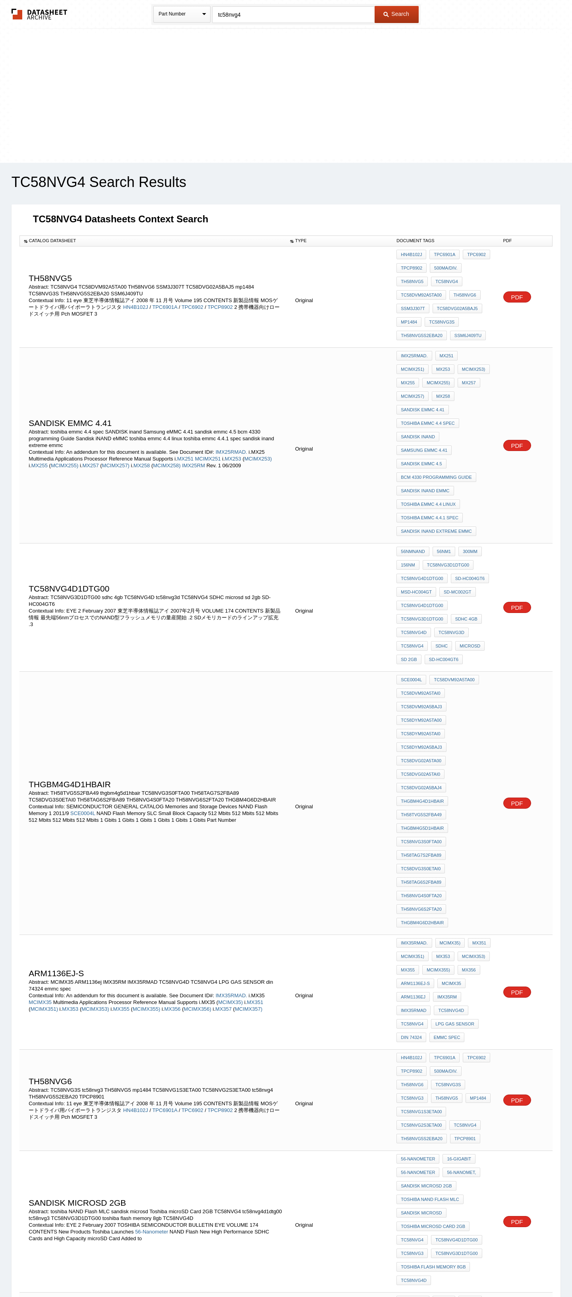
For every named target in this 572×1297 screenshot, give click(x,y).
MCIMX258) (166, 421)
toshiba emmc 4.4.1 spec (429, 454)
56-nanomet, (459, 981)
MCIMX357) (248, 851)
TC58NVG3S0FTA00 (421, 714)
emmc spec (445, 871)
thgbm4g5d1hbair (422, 703)
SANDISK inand (418, 389)
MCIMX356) (197, 851)
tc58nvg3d (449, 546)
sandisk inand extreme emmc (436, 465)
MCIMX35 (41, 844)
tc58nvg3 (447, 910)
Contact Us (404, 1270)
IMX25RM (193, 421)
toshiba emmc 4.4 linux (428, 443)
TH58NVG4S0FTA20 (421, 757)
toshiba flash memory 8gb (433, 1056)
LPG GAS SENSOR (452, 860)
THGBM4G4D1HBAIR (422, 682)
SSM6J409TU (414, 318)
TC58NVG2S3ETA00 (421, 942)
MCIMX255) (64, 421)
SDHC (439, 557)
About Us (433, 1270)
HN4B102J (135, 297)
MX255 (40, 421)
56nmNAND (413, 482)
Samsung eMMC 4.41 (424, 400)
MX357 (224, 851)
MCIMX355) (146, 851)
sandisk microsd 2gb (426, 991)
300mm (466, 482)
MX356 (173, 851)
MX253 (234, 415)
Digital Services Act (363, 1270)
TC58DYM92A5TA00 (421, 617)
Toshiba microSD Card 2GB (433, 1023)
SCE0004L (82, 693)
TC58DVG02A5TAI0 (420, 660)
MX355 (122, 851)
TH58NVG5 (476, 265)
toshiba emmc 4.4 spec (428, 379)
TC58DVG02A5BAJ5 (421, 297)
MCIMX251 (208, 415)
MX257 (91, 421)
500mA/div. (443, 265)
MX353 (71, 851)
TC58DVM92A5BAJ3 (421, 607)
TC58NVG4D (414, 546)
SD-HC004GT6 (468, 503)
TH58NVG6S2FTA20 (421, 767)
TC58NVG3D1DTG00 (446, 493)
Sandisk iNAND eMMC (425, 432)
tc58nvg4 (463, 942)
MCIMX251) (473, 336)
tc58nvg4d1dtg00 (422, 525)
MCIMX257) (115, 421)
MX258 (142, 421)
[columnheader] (152, 241)
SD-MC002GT (456, 514)
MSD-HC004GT (416, 514)
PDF (517, 287)
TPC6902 (192, 297)
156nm (408, 493)
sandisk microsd (421, 1013)
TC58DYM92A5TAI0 (420, 628)
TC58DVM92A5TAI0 (420, 596)
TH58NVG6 (412, 286)
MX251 (186, 415)
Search (396, 14)
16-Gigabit (457, 970)
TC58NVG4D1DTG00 (422, 503)
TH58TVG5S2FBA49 (421, 692)
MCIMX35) (230, 844)
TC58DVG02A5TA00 (421, 650)
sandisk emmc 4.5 (421, 411)
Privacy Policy (207, 1270)
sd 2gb (409, 568)
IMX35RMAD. (231, 837)
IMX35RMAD (413, 849)
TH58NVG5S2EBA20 (457, 308)
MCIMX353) (95, 851)
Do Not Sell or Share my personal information (282, 1270)
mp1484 (460, 297)
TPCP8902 (220, 297)
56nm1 (442, 482)
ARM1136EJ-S (415, 828)
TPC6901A (164, 297)
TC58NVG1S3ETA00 (421, 931)
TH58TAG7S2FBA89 (421, 725)
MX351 (255, 844)
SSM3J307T (445, 286)
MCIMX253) (258, 415)
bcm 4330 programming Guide (436, 422)
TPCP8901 (463, 952)
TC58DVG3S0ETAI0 (421, 735)
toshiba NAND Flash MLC (430, 1002)
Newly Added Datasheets (156, 1270)
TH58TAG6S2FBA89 (421, 746)
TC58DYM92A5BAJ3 (421, 639)
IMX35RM (445, 838)
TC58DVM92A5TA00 (453, 276)
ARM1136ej (413, 838)
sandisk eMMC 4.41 (446, 368)
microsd (466, 557)
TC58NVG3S (413, 308)
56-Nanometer (151, 1029)
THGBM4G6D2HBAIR (422, 778)
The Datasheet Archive (40, 14)
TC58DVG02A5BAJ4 (421, 671)
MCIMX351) (44, 851)
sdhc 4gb (464, 536)
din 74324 (411, 871)
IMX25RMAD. (231, 408)
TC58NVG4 (412, 276)
